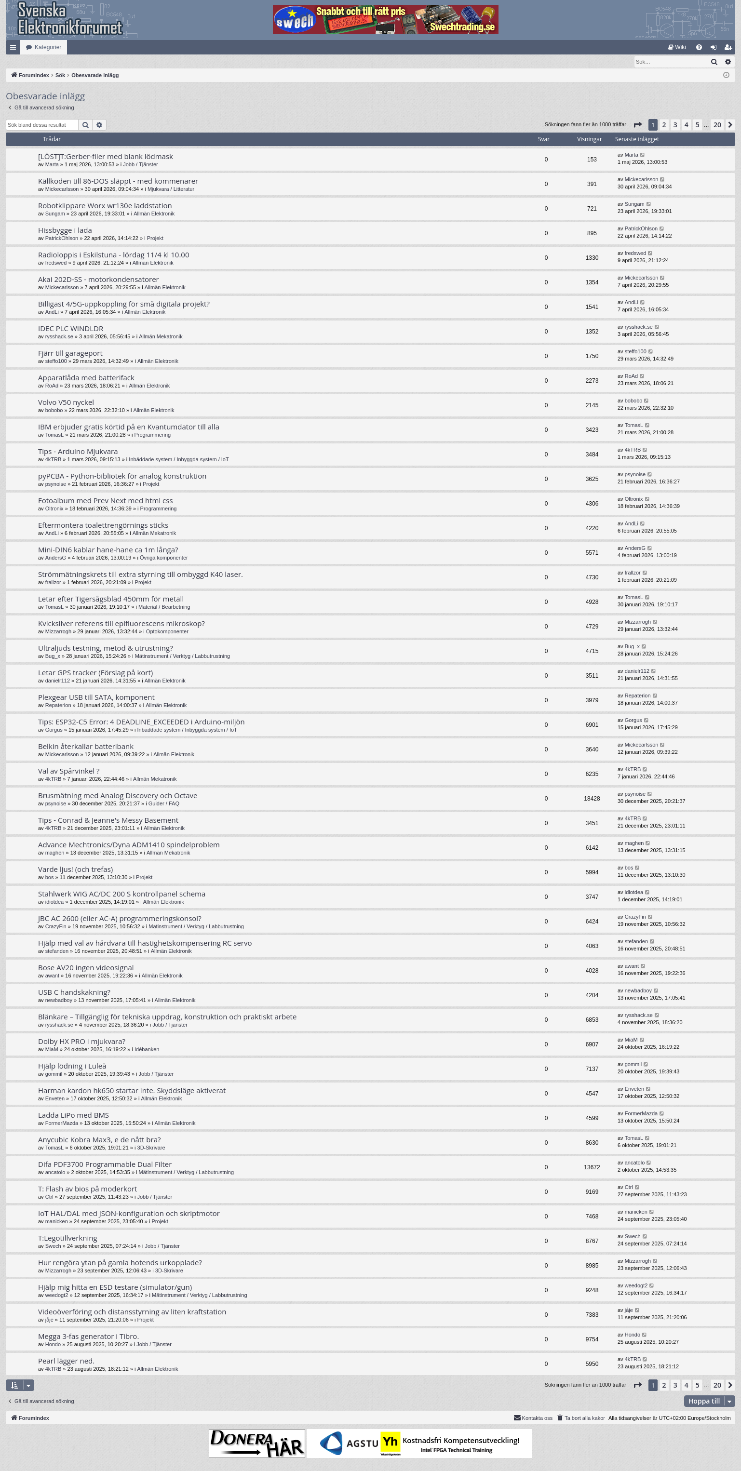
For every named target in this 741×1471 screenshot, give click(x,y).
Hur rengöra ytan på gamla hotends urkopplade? (120, 1263)
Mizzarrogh (58, 632)
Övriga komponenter (164, 558)
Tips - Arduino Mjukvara (78, 451)
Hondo (53, 1345)
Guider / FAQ (163, 804)
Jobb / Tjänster (140, 165)
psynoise (55, 484)
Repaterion (58, 706)
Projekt (155, 238)
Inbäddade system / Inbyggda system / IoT (179, 460)
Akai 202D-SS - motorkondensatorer (98, 279)
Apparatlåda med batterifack (86, 378)
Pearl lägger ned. (66, 1361)
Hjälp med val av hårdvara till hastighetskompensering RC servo (145, 943)
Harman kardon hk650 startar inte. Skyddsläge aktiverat (132, 1091)
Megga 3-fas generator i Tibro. (88, 1336)
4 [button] (686, 125)
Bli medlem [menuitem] (730, 49)
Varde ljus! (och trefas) (75, 869)
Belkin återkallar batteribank (86, 746)
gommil (53, 1074)
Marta (52, 165)
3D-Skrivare (151, 1148)
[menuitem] (677, 47)
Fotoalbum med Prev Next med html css (105, 501)
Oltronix (54, 509)
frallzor (53, 583)
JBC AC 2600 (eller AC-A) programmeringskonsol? (120, 918)
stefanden (56, 951)
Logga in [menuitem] (716, 49)
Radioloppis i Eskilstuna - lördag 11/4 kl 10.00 (113, 255)
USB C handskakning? (74, 992)
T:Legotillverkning (67, 1238)
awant (52, 976)
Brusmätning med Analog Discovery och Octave (117, 796)
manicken (56, 1222)
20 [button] (717, 125)
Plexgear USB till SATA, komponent (96, 697)
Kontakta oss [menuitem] (533, 1418)
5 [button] (698, 125)
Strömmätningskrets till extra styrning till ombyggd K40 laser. (140, 574)
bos (49, 878)
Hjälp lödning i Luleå (72, 1066)
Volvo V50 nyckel (66, 402)
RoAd (52, 386)
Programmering (152, 435)
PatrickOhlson (61, 238)
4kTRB (53, 460)
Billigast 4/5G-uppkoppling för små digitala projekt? (124, 304)
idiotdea (54, 902)
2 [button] (664, 125)
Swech (53, 1246)
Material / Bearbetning (164, 607)
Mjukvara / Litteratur (171, 189)
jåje (49, 1320)
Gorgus (54, 730)
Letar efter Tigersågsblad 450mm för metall (111, 599)
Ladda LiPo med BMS (73, 1115)
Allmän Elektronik (154, 214)
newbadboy (58, 1000)
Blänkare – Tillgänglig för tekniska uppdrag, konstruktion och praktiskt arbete (167, 1017)
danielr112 (57, 681)
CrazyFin (56, 927)
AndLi (52, 312)
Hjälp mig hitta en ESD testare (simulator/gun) (115, 1287)
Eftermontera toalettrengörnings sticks (103, 525)
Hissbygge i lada (65, 230)
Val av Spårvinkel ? (69, 771)
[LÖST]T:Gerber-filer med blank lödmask (105, 156)
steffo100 (56, 361)
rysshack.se (59, 337)
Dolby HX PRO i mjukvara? (81, 1041)
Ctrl (49, 1197)
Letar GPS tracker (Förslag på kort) (95, 673)
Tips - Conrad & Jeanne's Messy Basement (108, 820)
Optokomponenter (167, 632)
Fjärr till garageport (70, 353)
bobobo (54, 411)
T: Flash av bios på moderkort (87, 1189)
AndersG (55, 558)
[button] (637, 125)
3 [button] (675, 125)
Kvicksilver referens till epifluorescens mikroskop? (121, 624)
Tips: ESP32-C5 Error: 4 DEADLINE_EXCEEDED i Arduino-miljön (141, 722)
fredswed (56, 263)
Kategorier (48, 47)
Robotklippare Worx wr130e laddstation (105, 206)
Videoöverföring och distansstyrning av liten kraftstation (132, 1312)
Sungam (55, 214)
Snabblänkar (15, 49)
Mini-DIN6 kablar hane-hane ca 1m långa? (108, 550)
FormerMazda (61, 1123)
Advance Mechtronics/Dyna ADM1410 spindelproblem (129, 845)
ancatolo (55, 1173)
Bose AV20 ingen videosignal (86, 968)
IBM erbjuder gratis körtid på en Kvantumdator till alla (128, 427)
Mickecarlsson (62, 189)
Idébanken (147, 1050)
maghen (55, 853)
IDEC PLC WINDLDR (70, 329)
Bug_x (52, 656)
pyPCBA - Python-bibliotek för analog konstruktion (122, 476)
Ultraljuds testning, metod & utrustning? (105, 648)
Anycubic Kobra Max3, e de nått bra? (99, 1140)
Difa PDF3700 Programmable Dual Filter (105, 1164)
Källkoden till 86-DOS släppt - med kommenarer (118, 181)
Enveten (55, 1099)
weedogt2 (56, 1295)
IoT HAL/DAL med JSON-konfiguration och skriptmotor (129, 1213)
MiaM (51, 1050)
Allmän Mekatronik (160, 337)
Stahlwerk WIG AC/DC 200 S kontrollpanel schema (121, 894)
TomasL (54, 435)
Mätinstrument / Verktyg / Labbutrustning (182, 656)
